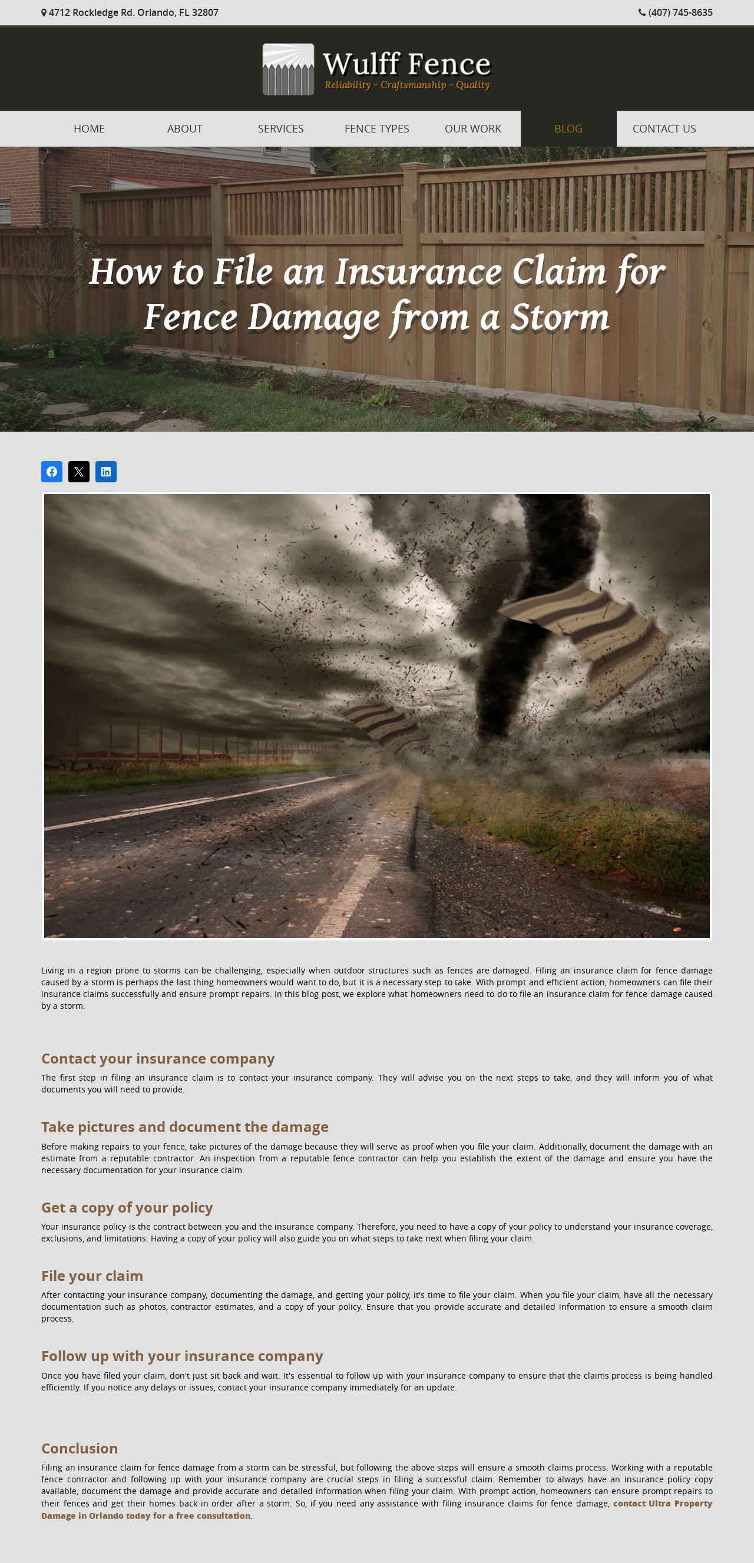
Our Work (473, 128)
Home (89, 128)
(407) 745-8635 (676, 12)
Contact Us (664, 128)
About (185, 128)
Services (281, 128)
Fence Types (377, 128)
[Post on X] (79, 471)
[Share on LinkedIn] (106, 471)
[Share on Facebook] (51, 471)
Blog (568, 128)
